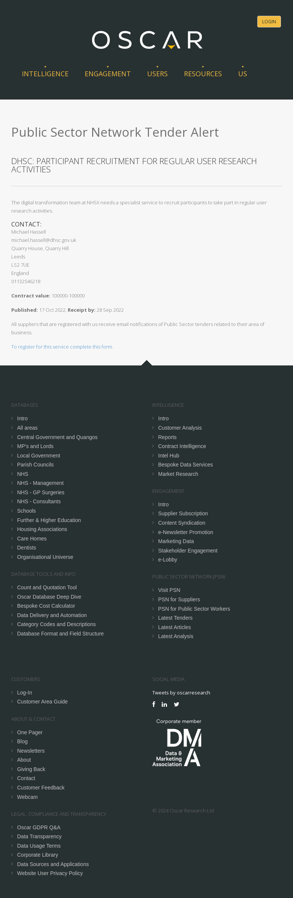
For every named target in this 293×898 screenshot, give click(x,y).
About (24, 760)
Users (157, 73)
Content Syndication (181, 523)
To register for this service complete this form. (62, 346)
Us (242, 73)
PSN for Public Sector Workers (194, 609)
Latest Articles (174, 627)
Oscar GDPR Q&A (39, 827)
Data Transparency (39, 836)
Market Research (178, 474)
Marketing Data (176, 541)
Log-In (24, 693)
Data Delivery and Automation (52, 615)
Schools (26, 511)
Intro (22, 418)
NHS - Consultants (39, 501)
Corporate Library (37, 855)
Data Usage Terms (39, 846)
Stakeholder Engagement (188, 551)
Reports (167, 437)
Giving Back (31, 769)
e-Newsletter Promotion (185, 532)
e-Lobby (168, 560)
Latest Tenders (175, 618)
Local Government (38, 456)
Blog (22, 741)
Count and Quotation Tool (47, 587)
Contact (26, 778)
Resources (203, 73)
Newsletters (31, 751)
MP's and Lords (35, 446)
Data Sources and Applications (53, 864)
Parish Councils (35, 465)
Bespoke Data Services (185, 465)
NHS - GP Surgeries (41, 492)
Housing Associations (42, 529)
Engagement (108, 73)
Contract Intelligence (182, 446)
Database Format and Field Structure (60, 634)
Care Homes (32, 539)
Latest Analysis (175, 636)
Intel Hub (168, 456)
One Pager (30, 732)
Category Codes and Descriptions (56, 624)
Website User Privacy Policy (50, 873)
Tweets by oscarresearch (181, 692)
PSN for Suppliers (179, 599)
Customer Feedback (41, 788)
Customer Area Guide (42, 702)
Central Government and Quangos (57, 437)
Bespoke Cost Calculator (46, 606)
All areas (27, 428)
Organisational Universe (45, 557)
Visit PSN (169, 590)
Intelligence (45, 73)
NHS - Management (40, 483)
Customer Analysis (180, 428)
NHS (23, 474)
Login (269, 21)
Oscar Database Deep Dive (49, 597)
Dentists (26, 548)
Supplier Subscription (183, 513)
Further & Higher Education (49, 520)
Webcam (27, 797)
